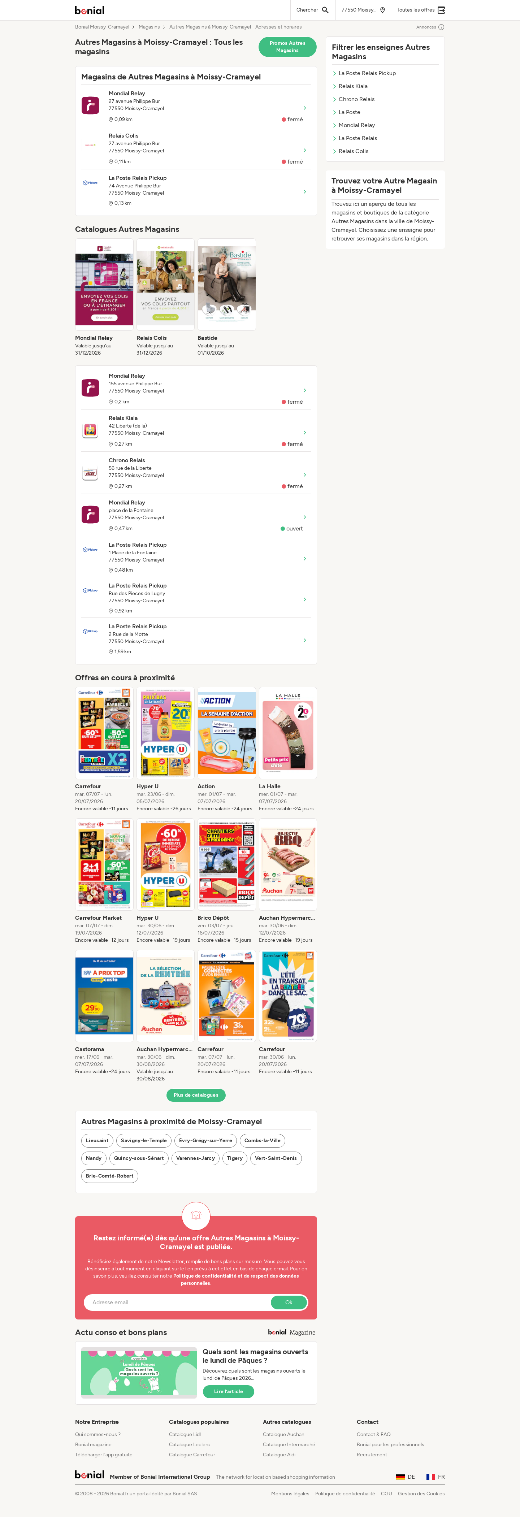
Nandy (94, 1158)
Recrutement (372, 1455)
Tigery (235, 1158)
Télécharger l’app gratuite (104, 1455)
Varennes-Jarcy (195, 1158)
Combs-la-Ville (262, 1140)
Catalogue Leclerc (189, 1445)
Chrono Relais (353, 99)
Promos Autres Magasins (288, 46)
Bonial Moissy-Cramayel (102, 27)
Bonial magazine (93, 1445)
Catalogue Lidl (185, 1434)
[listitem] (104, 297)
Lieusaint (97, 1140)
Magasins (149, 27)
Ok (288, 1302)
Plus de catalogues (196, 1095)
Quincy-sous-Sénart (139, 1158)
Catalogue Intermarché (289, 1445)
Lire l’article (228, 1391)
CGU (386, 1494)
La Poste (346, 112)
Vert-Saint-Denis (276, 1158)
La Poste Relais (354, 138)
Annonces (430, 27)
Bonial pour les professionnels (390, 1445)
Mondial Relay (353, 125)
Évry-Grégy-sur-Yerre (205, 1140)
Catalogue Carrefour (192, 1455)
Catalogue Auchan (283, 1434)
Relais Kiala (350, 86)
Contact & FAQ (374, 1434)
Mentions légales (290, 1494)
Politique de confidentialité (345, 1494)
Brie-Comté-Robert (110, 1176)
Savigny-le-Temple (144, 1140)
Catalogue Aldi (279, 1455)
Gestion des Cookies (421, 1494)
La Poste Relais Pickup (364, 73)
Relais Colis (350, 151)
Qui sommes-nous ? (98, 1434)
